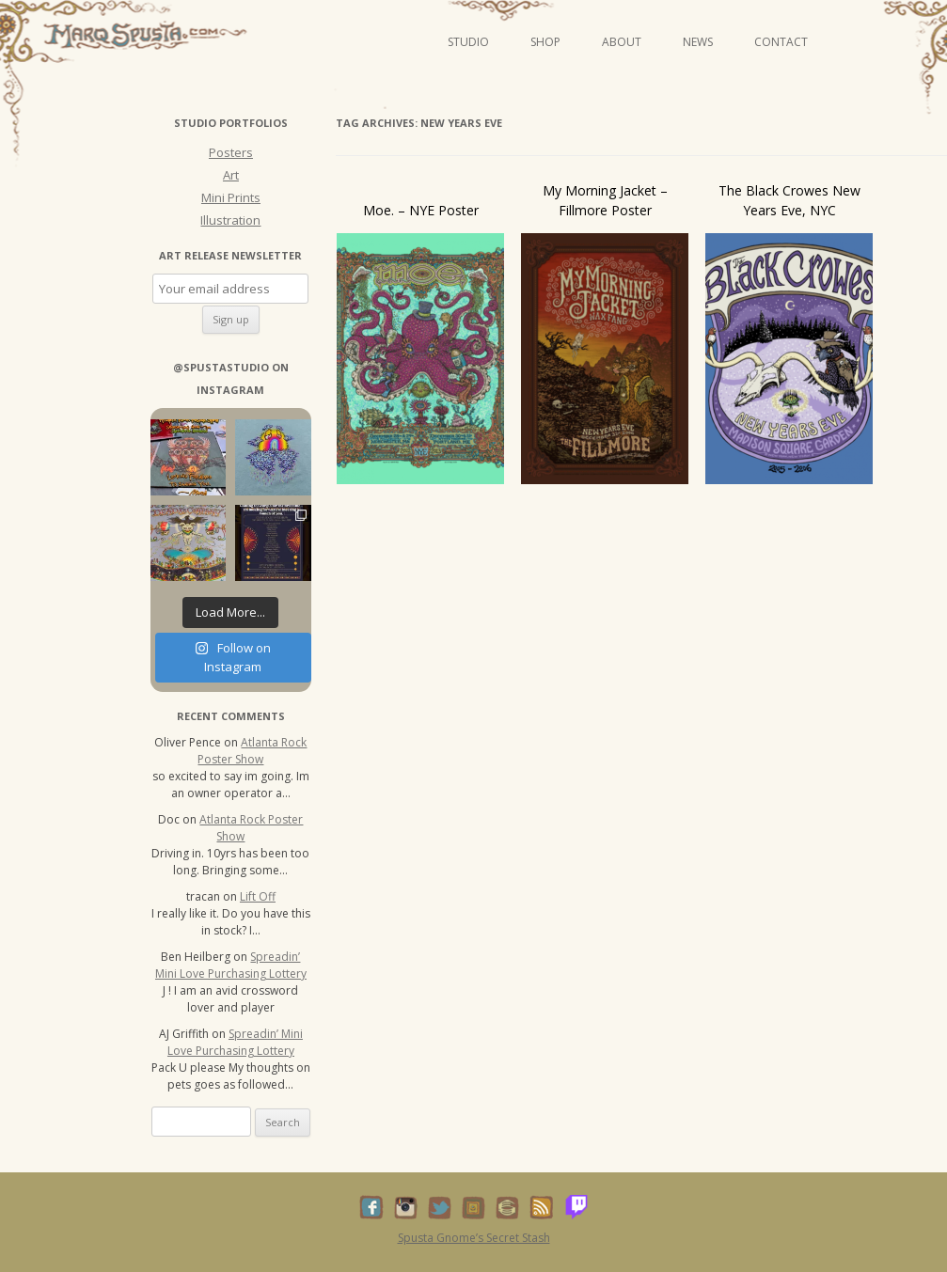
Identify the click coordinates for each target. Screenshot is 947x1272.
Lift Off (258, 896)
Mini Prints (230, 197)
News (698, 42)
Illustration (230, 220)
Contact (781, 42)
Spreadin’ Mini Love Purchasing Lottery (231, 965)
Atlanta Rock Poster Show (252, 750)
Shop (545, 42)
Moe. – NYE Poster (421, 210)
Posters (231, 152)
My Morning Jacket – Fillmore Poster (605, 200)
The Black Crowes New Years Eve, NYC (789, 200)
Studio (468, 42)
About (621, 42)
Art (231, 174)
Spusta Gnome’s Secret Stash (474, 1238)
